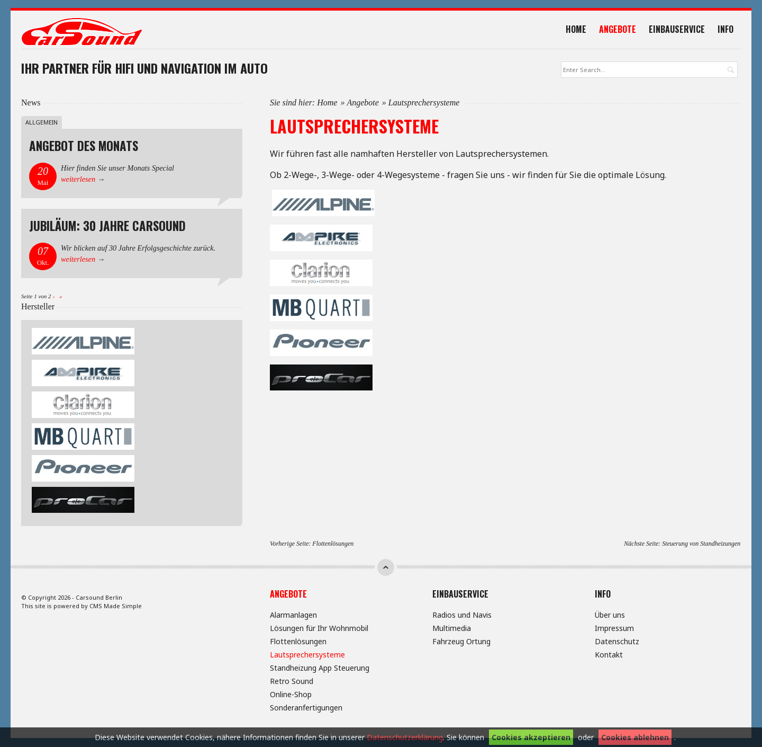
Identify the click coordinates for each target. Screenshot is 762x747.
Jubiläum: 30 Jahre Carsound (107, 227)
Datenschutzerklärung (405, 737)
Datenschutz (617, 642)
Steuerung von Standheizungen (701, 545)
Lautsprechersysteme (307, 656)
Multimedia (451, 629)
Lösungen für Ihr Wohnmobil (319, 629)
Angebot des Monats (83, 147)
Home (579, 30)
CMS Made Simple (115, 607)
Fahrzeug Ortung (461, 642)
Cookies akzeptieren (531, 737)
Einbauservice (680, 30)
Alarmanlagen (293, 616)
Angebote (621, 30)
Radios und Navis (462, 616)
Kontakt (609, 656)
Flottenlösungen (332, 545)
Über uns (610, 616)
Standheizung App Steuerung (319, 669)
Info (729, 30)
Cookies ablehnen (635, 737)
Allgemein (41, 124)
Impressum (614, 629)
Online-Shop (291, 695)
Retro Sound (291, 682)
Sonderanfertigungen (306, 709)
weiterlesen (78, 180)
